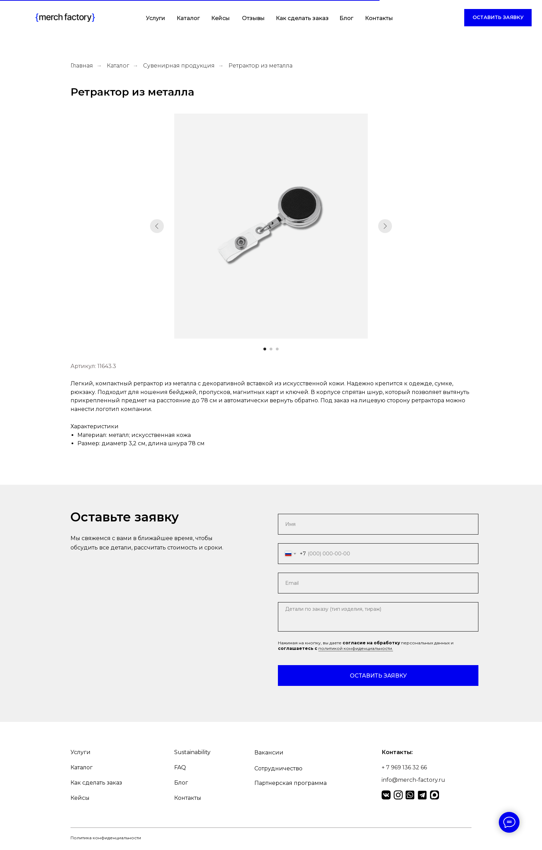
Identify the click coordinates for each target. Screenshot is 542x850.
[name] (378, 524)
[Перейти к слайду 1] (264, 349)
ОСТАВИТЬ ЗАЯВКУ (378, 675)
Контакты (379, 18)
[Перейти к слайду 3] (277, 349)
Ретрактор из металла (260, 65)
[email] (378, 583)
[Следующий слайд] (385, 226)
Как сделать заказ (302, 18)
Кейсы (220, 18)
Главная (82, 65)
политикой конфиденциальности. (355, 648)
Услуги (155, 18)
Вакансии (268, 752)
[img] (65, 18)
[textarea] (378, 617)
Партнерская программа (290, 783)
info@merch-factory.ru (413, 780)
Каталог (188, 18)
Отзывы (253, 18)
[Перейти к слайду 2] (271, 349)
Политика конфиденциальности (106, 837)
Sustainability (192, 752)
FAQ (180, 767)
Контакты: (397, 752)
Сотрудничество (278, 768)
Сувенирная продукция (179, 65)
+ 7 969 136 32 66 (404, 767)
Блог (346, 18)
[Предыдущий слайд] (157, 226)
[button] (498, 17)
